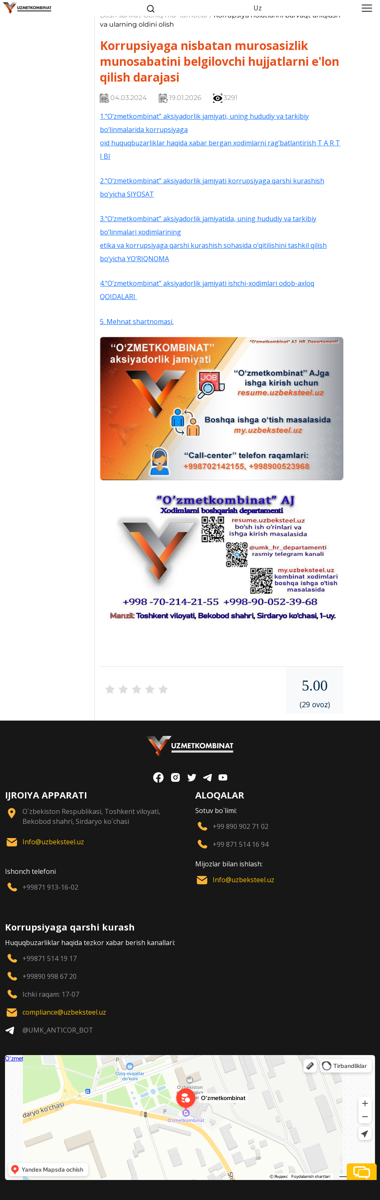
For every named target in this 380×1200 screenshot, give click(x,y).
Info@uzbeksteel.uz (53, 841)
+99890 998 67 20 (49, 976)
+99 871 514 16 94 (240, 844)
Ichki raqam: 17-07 (50, 994)
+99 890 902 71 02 (240, 826)
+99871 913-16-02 (50, 887)
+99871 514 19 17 (49, 958)
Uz (257, 7)
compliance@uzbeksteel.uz (64, 1012)
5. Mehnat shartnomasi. (137, 321)
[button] (362, 1171)
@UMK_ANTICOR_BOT (57, 1030)
